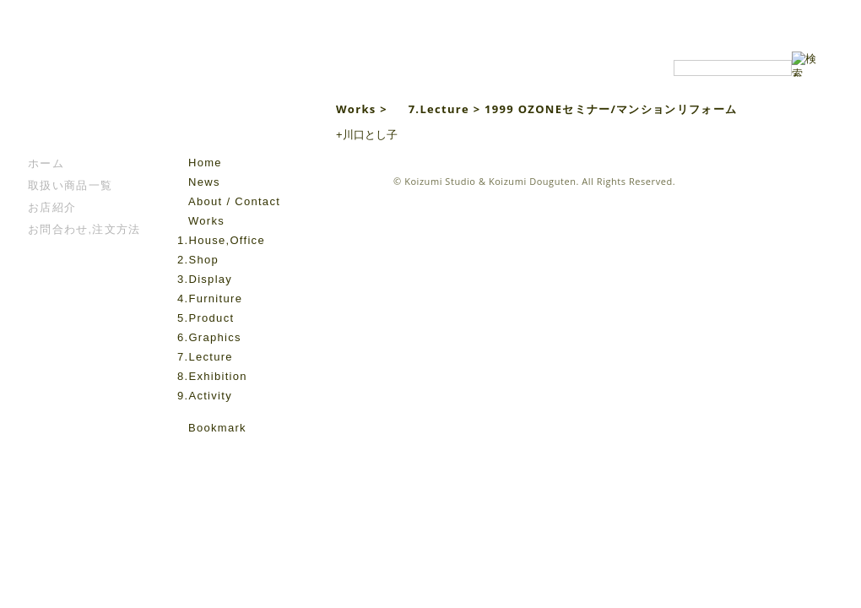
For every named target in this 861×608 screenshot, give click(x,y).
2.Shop (198, 259)
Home (205, 162)
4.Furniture (209, 298)
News (204, 181)
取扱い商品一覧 (70, 185)
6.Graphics (209, 337)
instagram (210, 453)
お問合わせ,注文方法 (84, 229)
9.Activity (204, 395)
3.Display (204, 279)
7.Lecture (205, 356)
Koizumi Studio (239, 102)
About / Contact (234, 201)
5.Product (205, 317)
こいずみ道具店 (79, 102)
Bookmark (217, 427)
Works (206, 220)
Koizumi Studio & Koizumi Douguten (490, 181)
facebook (187, 453)
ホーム (46, 163)
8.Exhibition (212, 376)
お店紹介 (52, 207)
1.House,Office (221, 240)
